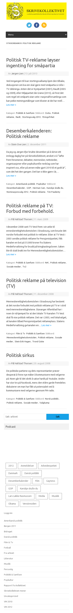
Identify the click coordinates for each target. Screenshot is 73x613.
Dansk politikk (10, 537)
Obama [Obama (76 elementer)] (12, 503)
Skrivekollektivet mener (15, 591)
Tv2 (24, 266)
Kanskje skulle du (55, 188)
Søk (58, 416)
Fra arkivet (9, 553)
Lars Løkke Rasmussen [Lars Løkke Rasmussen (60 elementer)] (20, 496)
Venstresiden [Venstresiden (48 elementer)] (29, 503)
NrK (47, 262)
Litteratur (8, 558)
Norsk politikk (52, 399)
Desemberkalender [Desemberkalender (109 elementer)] (18, 481)
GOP (29, 188)
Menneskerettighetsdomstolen (21, 337)
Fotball (7, 547)
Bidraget (8, 531)
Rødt (18, 117)
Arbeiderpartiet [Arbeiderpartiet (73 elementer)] (49, 465)
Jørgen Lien (17, 73)
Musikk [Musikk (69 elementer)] (55, 496)
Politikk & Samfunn (25, 113)
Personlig (8, 569)
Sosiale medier (14, 266)
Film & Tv (20, 333)
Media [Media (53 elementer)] (42, 496)
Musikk (7, 564)
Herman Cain (39, 188)
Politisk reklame (37, 192)
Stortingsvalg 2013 (31, 117)
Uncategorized (11, 596)
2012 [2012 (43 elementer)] (11, 465)
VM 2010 (8, 601)
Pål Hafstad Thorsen (21, 219)
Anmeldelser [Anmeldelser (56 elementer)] (27, 465)
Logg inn (8, 513)
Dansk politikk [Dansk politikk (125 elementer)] (31, 473)
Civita (47, 113)
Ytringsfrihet (48, 117)
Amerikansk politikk (25, 184)
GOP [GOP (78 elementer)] (10, 488)
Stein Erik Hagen (23, 341)
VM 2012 (8, 607)
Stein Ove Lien (18, 144)
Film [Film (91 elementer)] (37, 481)
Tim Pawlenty (53, 192)
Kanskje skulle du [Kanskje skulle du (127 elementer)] (29, 488)
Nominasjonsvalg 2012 (17, 192)
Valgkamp (44, 403)
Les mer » (11, 104)
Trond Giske (38, 341)
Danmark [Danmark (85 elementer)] (13, 473)
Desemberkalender (16, 188)
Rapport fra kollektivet (15, 585)
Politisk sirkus (20, 355)
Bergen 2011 (10, 526)
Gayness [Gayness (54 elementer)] (50, 481)
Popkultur (41, 184)
